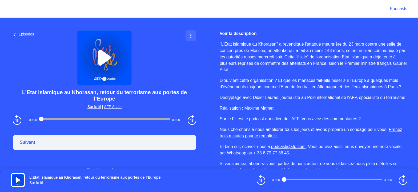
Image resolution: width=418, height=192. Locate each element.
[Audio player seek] (104, 119)
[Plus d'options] (191, 35)
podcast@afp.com (288, 146)
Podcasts (398, 8)
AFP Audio (113, 107)
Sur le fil (94, 107)
